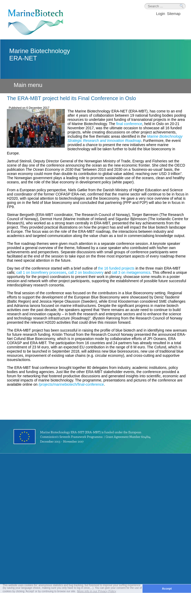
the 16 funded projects (116, 268)
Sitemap (173, 14)
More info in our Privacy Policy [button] (96, 591)
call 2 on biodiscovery (86, 272)
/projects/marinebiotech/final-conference (71, 384)
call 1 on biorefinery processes (41, 272)
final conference (129, 124)
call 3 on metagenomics (131, 272)
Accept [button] (167, 588)
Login (160, 14)
